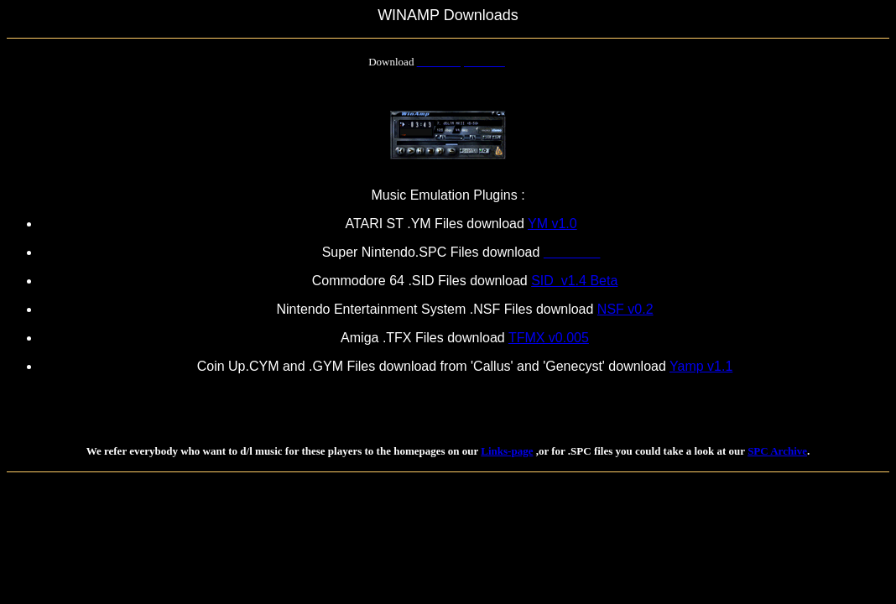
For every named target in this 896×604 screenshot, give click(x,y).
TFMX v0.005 (548, 338)
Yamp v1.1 (700, 366)
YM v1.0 (552, 223)
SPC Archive (777, 451)
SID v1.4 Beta (574, 280)
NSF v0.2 (625, 309)
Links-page (507, 451)
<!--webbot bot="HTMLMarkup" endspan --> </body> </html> (203, 504)
